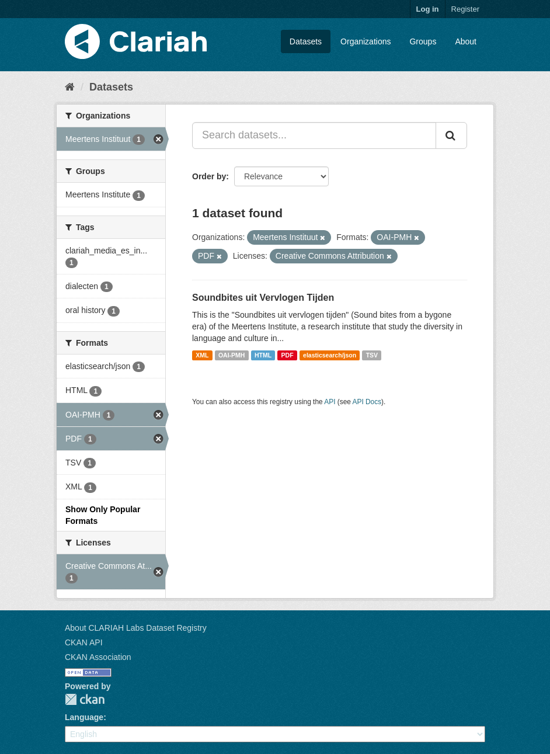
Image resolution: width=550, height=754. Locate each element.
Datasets (306, 41)
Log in (427, 9)
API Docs (367, 402)
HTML (263, 355)
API (329, 402)
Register (465, 9)
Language (84, 717)
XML (202, 355)
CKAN (85, 699)
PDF (287, 355)
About (465, 41)
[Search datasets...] (314, 135)
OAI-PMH (231, 355)
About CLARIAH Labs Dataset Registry (136, 628)
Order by (209, 176)
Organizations (365, 41)
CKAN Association (98, 657)
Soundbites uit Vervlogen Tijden (263, 298)
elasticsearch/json (329, 355)
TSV (372, 355)
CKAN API (84, 642)
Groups (422, 41)
